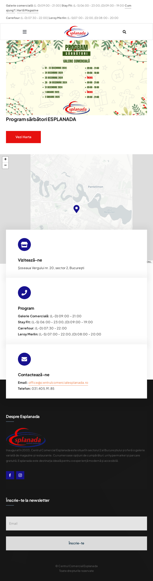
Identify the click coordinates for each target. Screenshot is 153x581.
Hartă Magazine (27, 10)
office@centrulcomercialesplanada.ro (58, 382)
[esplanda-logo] (76, 27)
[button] (76, 209)
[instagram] (20, 475)
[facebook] (10, 475)
